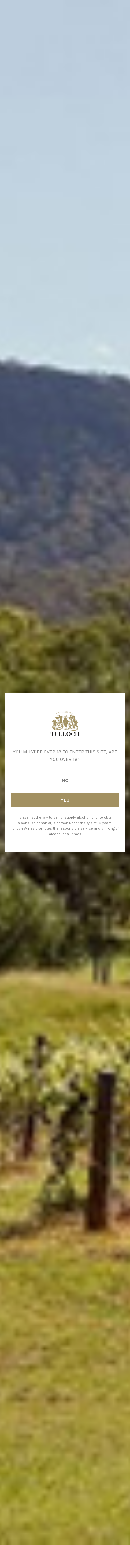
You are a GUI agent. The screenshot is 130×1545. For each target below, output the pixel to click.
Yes (65, 800)
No (65, 780)
